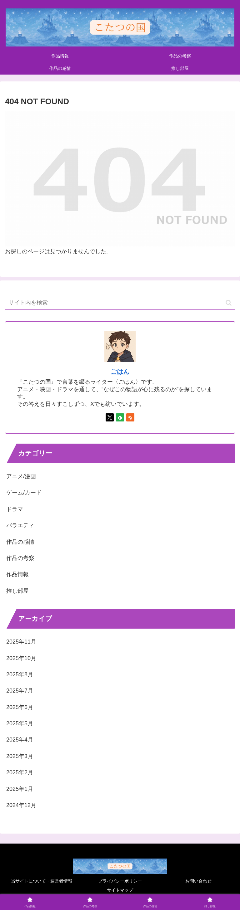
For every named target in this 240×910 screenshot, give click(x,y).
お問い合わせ (198, 880)
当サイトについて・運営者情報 (41, 880)
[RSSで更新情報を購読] (130, 417)
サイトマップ (120, 890)
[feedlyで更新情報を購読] (120, 417)
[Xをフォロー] (110, 417)
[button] (228, 302)
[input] (120, 303)
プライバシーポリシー (120, 880)
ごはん (120, 371)
